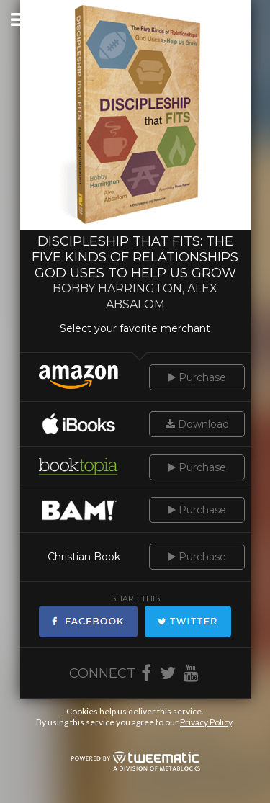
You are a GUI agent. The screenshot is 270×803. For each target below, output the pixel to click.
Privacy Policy (206, 722)
